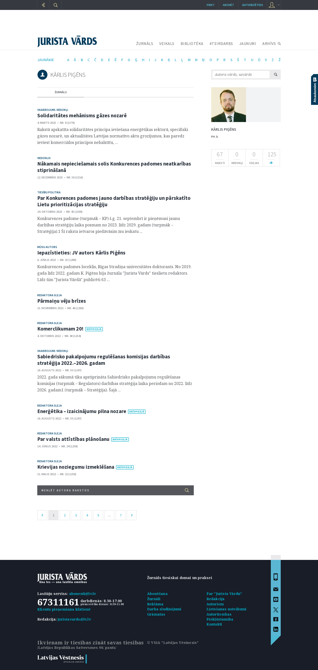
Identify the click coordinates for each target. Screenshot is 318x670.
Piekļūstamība (220, 619)
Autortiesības (219, 614)
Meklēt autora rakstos (115, 490)
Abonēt (228, 5)
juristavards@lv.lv (74, 619)
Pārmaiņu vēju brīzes (61, 300)
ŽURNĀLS (144, 43)
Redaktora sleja (49, 295)
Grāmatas (156, 614)
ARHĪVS (269, 43)
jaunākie (45, 59)
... (109, 515)
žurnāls (61, 92)
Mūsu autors (47, 247)
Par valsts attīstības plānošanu (73, 439)
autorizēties (252, 5)
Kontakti (214, 624)
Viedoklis (44, 158)
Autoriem (215, 604)
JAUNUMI (247, 43)
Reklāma (155, 604)
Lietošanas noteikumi (226, 609)
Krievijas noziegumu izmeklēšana (75, 466)
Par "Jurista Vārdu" (224, 593)
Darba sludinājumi (164, 609)
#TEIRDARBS (221, 43)
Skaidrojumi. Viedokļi (52, 110)
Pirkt (211, 5)
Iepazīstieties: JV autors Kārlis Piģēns (81, 252)
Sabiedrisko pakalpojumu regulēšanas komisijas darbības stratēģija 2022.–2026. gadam (103, 359)
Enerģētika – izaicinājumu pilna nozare (81, 411)
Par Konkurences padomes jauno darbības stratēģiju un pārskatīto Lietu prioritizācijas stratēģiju (114, 201)
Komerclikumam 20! (60, 328)
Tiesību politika (49, 192)
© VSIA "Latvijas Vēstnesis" (173, 642)
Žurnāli (153, 598)
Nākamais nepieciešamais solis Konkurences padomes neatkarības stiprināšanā (114, 166)
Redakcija (215, 598)
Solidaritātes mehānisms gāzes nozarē (82, 115)
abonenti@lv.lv (82, 593)
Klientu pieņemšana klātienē (64, 609)
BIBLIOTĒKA (192, 43)
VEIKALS (166, 43)
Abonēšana (157, 593)
